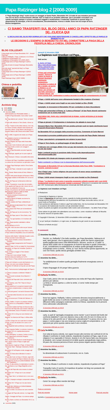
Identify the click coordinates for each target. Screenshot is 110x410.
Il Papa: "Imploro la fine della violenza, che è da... (19, 126)
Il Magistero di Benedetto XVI (11, 58)
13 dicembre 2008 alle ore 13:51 (53, 254)
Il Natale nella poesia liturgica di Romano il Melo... (20, 175)
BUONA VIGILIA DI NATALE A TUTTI (16, 257)
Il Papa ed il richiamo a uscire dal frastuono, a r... (19, 262)
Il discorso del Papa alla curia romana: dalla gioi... (20, 308)
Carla (42, 330)
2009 (6, 108)
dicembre (9, 112)
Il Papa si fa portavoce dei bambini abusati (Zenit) (19, 190)
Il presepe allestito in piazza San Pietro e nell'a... (19, 230)
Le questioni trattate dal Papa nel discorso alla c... (20, 307)
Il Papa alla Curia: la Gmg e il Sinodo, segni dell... (19, 357)
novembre (9, 403)
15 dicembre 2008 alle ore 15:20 (53, 327)
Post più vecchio (102, 393)
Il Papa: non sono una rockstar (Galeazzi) (17, 264)
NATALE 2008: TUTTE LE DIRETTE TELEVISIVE (20, 246)
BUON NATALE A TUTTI (12, 225)
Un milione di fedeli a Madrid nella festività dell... (19, 127)
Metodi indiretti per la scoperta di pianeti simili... (19, 286)
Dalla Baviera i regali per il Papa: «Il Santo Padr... (19, 345)
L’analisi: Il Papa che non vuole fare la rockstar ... (19, 320)
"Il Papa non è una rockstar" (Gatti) (15, 255)
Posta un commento (44, 389)
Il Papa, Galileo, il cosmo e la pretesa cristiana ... (19, 301)
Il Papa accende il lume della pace (15, 238)
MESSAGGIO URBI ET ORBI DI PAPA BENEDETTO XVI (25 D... (16, 192)
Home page (73, 393)
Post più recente (44, 393)
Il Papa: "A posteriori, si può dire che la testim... (19, 184)
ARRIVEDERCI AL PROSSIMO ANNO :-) (17, 114)
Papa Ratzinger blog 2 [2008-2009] (41, 9)
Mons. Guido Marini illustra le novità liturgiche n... (19, 339)
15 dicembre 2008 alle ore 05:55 (53, 271)
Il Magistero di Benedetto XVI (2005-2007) (15, 60)
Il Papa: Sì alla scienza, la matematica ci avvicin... (20, 364)
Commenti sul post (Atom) (54, 397)
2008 (6, 110)
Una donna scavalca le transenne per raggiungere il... (16, 195)
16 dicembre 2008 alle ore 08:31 (53, 357)
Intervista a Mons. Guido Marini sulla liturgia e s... (19, 129)
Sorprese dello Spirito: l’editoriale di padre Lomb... (20, 236)
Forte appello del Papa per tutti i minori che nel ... (19, 186)
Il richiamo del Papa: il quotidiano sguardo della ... (20, 160)
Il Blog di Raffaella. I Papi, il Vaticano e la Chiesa (18, 56)
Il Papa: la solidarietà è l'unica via (15, 188)
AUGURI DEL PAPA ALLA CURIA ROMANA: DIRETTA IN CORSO (18, 387)
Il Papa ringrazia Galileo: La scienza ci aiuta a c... (19, 329)
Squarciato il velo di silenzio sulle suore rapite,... (19, 145)
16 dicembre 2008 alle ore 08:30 (53, 346)
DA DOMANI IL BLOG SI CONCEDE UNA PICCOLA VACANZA (17, 138)
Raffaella (44, 275)
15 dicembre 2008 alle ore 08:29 (53, 308)
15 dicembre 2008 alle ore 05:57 (53, 291)
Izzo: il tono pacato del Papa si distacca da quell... (20, 359)
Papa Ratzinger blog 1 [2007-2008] (13, 78)
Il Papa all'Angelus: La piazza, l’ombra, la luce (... (19, 334)
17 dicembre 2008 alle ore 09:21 (53, 374)
